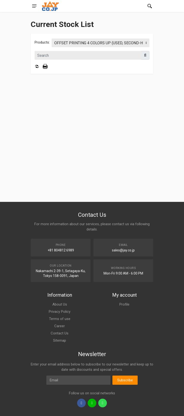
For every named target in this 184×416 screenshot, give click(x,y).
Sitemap (59, 340)
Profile (124, 304)
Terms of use (59, 319)
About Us (59, 304)
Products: (42, 42)
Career (59, 326)
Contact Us (59, 333)
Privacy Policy (59, 311)
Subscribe (125, 380)
